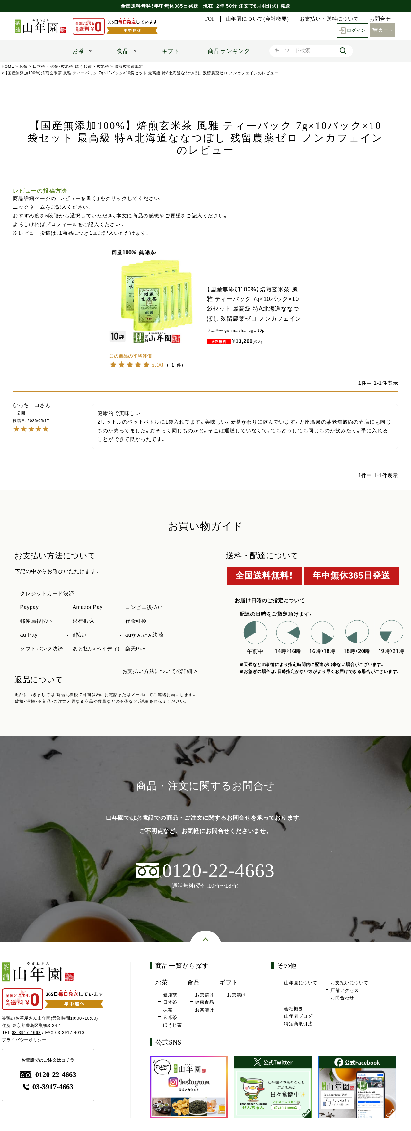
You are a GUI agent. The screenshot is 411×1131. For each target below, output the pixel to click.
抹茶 (168, 1009)
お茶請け (204, 994)
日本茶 (39, 66)
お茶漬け (204, 1009)
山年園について (301, 982)
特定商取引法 (298, 1023)
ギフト (171, 51)
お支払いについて (349, 982)
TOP (210, 19)
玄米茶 (103, 66)
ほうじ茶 (172, 1025)
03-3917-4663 (26, 1032)
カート (382, 30)
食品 (123, 51)
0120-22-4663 (48, 1075)
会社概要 (293, 1008)
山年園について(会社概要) (257, 19)
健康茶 (170, 994)
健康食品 (204, 1002)
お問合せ (380, 19)
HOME (8, 66)
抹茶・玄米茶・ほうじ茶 (71, 66)
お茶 (78, 51)
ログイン (352, 30)
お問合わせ (342, 997)
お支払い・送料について (329, 19)
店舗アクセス (344, 990)
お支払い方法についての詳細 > (159, 671)
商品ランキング (229, 51)
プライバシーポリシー (24, 1040)
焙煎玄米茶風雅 (128, 66)
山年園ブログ (298, 1016)
